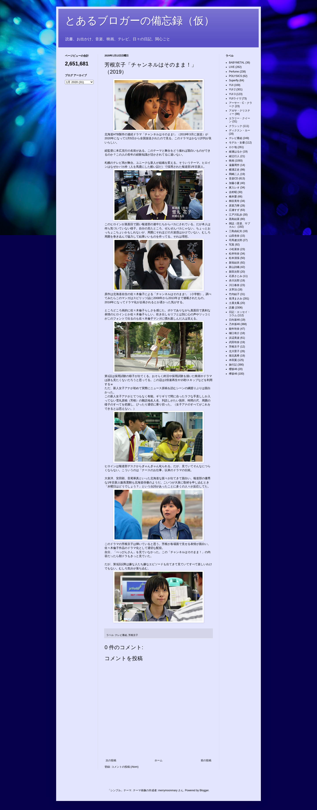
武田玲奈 (234, 342)
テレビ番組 (121, 635)
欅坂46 (233, 373)
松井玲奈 (234, 253)
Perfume (234, 71)
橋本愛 (233, 196)
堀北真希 (234, 355)
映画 (231, 160)
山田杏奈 (234, 235)
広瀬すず (234, 210)
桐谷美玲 (234, 200)
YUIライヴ (235, 98)
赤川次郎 (234, 280)
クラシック (235, 126)
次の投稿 (111, 760)
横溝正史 (234, 169)
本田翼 (233, 360)
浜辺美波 (234, 337)
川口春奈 (234, 285)
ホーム (158, 760)
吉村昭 (233, 192)
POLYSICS (235, 76)
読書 (231, 307)
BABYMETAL (237, 62)
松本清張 (234, 258)
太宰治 (233, 289)
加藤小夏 (234, 183)
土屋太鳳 (234, 303)
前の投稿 (206, 760)
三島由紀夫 (235, 231)
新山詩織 (234, 267)
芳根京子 (133, 635)
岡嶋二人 (234, 174)
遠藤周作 (234, 165)
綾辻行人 (234, 156)
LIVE (232, 67)
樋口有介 (234, 333)
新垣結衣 (234, 262)
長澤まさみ (235, 298)
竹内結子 (234, 294)
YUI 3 (232, 94)
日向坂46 (234, 319)
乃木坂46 (234, 324)
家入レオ (234, 187)
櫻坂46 (233, 369)
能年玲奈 (234, 328)
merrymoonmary (167, 790)
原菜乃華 (234, 205)
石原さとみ (235, 276)
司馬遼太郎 (235, 240)
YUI (231, 85)
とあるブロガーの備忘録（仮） (139, 20)
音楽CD (233, 178)
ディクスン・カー (239, 130)
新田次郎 (234, 271)
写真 (231, 244)
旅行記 (233, 364)
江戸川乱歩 (235, 214)
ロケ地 (233, 147)
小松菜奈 (234, 249)
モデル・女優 (237, 142)
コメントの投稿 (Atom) (124, 766)
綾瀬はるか (235, 151)
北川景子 (234, 351)
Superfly (234, 80)
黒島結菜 (234, 219)
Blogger (204, 790)
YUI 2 (232, 89)
